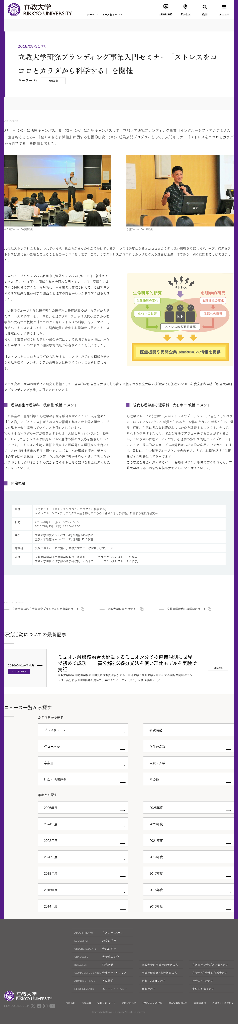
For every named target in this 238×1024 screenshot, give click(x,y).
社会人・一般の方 (203, 981)
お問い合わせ (129, 1003)
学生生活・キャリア (99, 973)
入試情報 (92, 981)
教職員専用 (200, 1003)
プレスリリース (18, 671)
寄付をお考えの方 (203, 989)
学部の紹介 (94, 949)
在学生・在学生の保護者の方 (210, 973)
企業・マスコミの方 (154, 981)
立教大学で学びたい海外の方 (210, 965)
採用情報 (70, 1003)
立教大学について (98, 933)
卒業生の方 (149, 989)
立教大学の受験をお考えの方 (160, 965)
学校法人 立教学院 (152, 1003)
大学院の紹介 (95, 957)
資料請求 (86, 1003)
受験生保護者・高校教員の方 (159, 973)
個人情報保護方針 (178, 1003)
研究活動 (92, 965)
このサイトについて (223, 1003)
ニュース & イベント (99, 989)
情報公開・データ (106, 1003)
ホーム (90, 14)
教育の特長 (94, 941)
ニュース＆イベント (111, 14)
